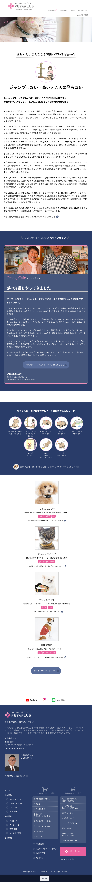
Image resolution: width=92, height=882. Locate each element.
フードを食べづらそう (61, 447)
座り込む (37, 804)
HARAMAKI (13, 812)
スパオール (14, 821)
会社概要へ (25, 758)
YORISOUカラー (15, 799)
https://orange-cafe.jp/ (27, 379)
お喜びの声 (40, 853)
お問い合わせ (74, 851)
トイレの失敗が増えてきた (76, 425)
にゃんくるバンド (16, 803)
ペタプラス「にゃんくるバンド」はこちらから (44, 364)
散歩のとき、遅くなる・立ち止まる (42, 815)
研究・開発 (14, 829)
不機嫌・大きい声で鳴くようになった (46, 448)
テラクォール (14, 825)
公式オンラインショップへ (45, 670)
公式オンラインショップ (79, 5)
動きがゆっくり (67, 813)
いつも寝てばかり (61, 425)
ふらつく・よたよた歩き (42, 826)
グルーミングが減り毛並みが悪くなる (15, 425)
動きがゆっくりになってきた (46, 425)
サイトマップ (65, 859)
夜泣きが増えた (67, 828)
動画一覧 (39, 857)
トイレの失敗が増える (42, 799)
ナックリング (38, 836)
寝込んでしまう (39, 809)
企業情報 (51, 5)
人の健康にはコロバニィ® (15, 776)
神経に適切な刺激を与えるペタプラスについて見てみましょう (30, 216)
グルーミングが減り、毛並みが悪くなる (69, 800)
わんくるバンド (15, 808)
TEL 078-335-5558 (14, 748)
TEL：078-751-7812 (13, 379)
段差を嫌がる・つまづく (42, 821)
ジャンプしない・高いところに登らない (30, 426)
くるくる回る (38, 831)
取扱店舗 (63, 5)
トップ (7, 790)
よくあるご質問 (82, 10)
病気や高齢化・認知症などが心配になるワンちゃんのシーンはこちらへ (44, 467)
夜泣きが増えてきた (30, 447)
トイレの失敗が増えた (69, 823)
